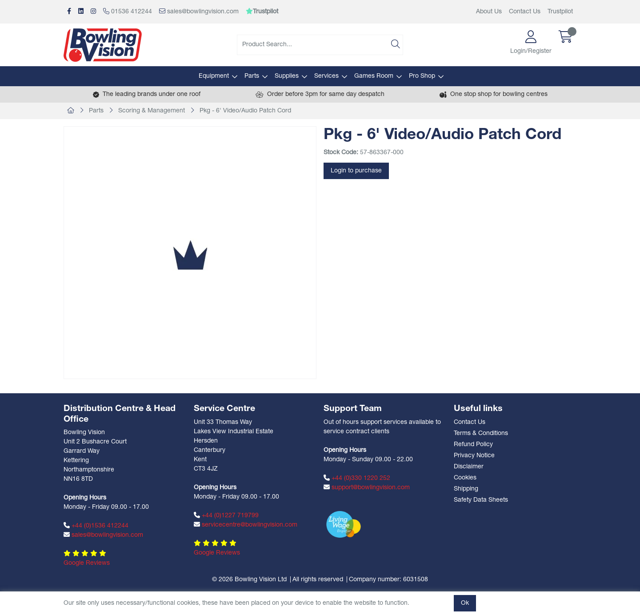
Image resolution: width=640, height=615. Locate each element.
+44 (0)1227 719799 (226, 515)
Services (326, 76)
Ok (465, 603)
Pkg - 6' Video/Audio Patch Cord (245, 111)
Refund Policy (473, 444)
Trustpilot (560, 11)
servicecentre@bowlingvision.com (245, 524)
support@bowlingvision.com (367, 487)
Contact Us (524, 11)
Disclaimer (469, 466)
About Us (489, 11)
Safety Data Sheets (481, 500)
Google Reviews (87, 563)
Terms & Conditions (481, 433)
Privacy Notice (474, 455)
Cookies (465, 478)
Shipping (466, 489)
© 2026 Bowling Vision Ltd (249, 579)
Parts (251, 76)
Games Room (373, 76)
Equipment (214, 76)
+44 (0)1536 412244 (96, 525)
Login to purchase (356, 171)
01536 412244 (127, 11)
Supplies (287, 76)
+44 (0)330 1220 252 (357, 478)
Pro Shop (422, 76)
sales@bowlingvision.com (199, 11)
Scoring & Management (151, 111)
